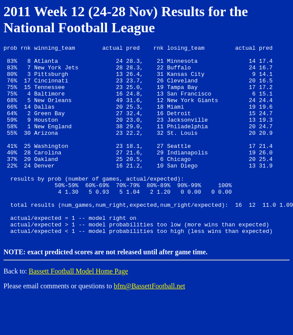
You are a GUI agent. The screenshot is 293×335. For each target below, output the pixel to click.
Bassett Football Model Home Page (78, 309)
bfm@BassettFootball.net (149, 324)
